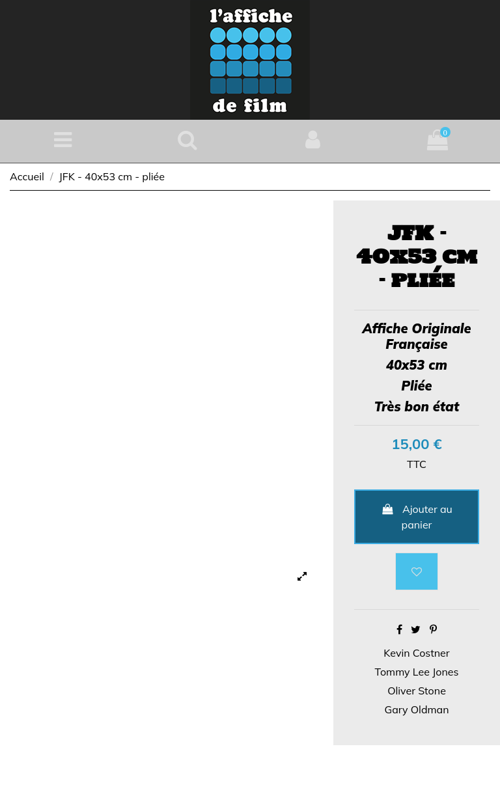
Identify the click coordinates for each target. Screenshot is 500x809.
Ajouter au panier (416, 516)
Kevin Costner (416, 652)
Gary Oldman (416, 709)
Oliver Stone (416, 690)
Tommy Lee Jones (417, 671)
